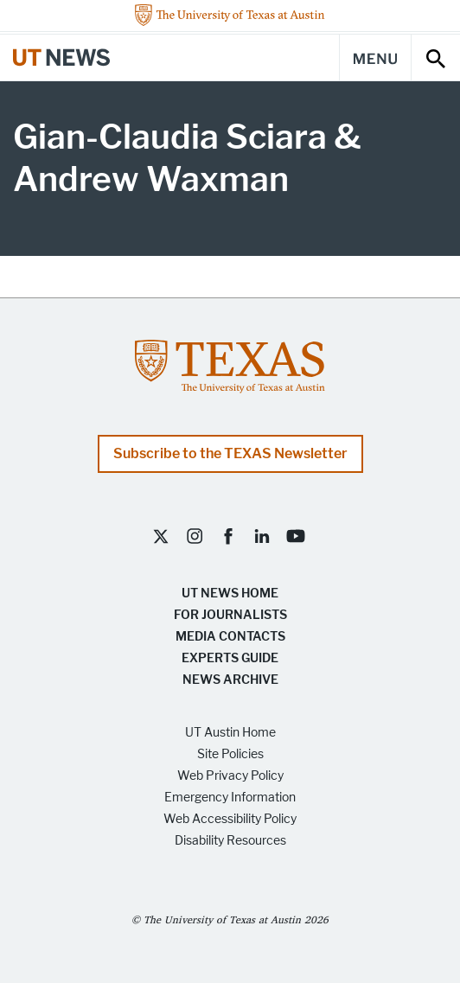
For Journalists (230, 615)
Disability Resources (230, 840)
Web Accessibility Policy (230, 819)
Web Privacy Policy (230, 776)
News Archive (230, 680)
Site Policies (230, 754)
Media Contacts (230, 636)
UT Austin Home (230, 732)
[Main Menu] (375, 57)
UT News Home (230, 593)
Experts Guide (230, 658)
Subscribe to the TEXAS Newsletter (230, 453)
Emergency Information (230, 797)
